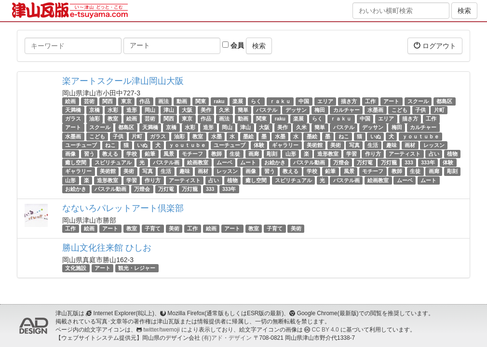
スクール (418, 101)
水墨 (216, 136)
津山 (168, 110)
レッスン (434, 145)
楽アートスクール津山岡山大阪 (123, 81)
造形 (131, 110)
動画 (181, 101)
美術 (335, 145)
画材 (410, 145)
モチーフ (192, 154)
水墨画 (375, 110)
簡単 (243, 110)
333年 (428, 162)
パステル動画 (309, 162)
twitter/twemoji (161, 329)
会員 (233, 45)
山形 (290, 154)
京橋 (94, 110)
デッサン (296, 110)
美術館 (315, 145)
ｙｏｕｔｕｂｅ (420, 136)
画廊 (253, 154)
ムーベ (224, 162)
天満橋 (73, 110)
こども (399, 110)
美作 (206, 110)
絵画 (70, 101)
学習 (351, 154)
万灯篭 (365, 162)
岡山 (150, 110)
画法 (163, 101)
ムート (248, 162)
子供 (420, 110)
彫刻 (272, 154)
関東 (200, 101)
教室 (113, 118)
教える (110, 154)
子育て (153, 228)
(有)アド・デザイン (227, 337)
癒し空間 (75, 162)
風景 (168, 154)
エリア (325, 101)
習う (89, 154)
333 (409, 162)
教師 (216, 154)
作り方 (373, 154)
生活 (372, 145)
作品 (144, 101)
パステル (266, 110)
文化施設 (75, 268)
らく (256, 101)
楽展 (237, 101)
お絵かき (274, 162)
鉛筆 (150, 154)
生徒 (235, 154)
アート (391, 101)
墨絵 (248, 136)
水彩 (113, 110)
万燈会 (341, 162)
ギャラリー (285, 145)
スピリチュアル (113, 162)
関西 (107, 101)
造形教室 (327, 154)
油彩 (94, 118)
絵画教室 (197, 162)
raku (219, 101)
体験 (259, 145)
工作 (370, 101)
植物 (452, 154)
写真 (354, 145)
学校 (131, 154)
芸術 (89, 101)
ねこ (343, 136)
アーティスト (404, 154)
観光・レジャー (136, 268)
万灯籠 (389, 162)
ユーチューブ (81, 145)
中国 (303, 101)
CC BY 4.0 (325, 329)
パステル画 (166, 162)
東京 (126, 101)
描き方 (349, 101)
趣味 (391, 145)
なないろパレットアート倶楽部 (123, 208)
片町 (439, 110)
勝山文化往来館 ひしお (106, 248)
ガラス (73, 118)
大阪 (187, 110)
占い (434, 154)
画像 (70, 154)
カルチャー (346, 110)
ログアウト (435, 45)
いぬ (375, 136)
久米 (224, 110)
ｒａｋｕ (280, 101)
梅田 (319, 110)
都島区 (444, 101)
